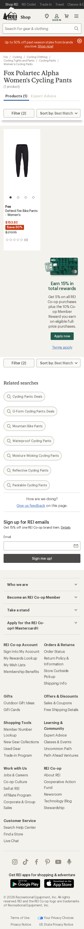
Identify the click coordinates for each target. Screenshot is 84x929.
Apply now (62, 336)
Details (66, 527)
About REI (52, 775)
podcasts (69, 861)
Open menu (76, 16)
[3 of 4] (26, 197)
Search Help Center (20, 827)
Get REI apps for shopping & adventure (42, 875)
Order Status (54, 651)
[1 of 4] (10, 197)
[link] (22, 166)
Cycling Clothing (37, 56)
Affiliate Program (17, 795)
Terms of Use (20, 917)
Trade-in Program (18, 755)
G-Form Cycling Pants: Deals (30, 411)
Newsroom (53, 794)
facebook (36, 861)
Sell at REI (11, 788)
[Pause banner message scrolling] (79, 41)
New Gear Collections (21, 742)
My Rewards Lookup (20, 658)
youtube (58, 861)
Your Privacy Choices (56, 918)
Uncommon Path (58, 748)
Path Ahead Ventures (61, 755)
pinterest (47, 861)
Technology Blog (58, 801)
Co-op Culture (15, 782)
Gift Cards (12, 709)
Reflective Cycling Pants (27, 470)
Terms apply (62, 347)
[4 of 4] (33, 197)
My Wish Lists (15, 665)
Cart (66, 16)
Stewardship (54, 807)
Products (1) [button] (16, 96)
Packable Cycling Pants (26, 485)
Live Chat (11, 841)
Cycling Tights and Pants (19, 60)
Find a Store (13, 834)
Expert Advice (43, 96)
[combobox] (42, 28)
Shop (25, 17)
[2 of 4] (18, 197)
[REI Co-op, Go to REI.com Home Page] (10, 16)
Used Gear (12, 748)
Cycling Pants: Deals (24, 396)
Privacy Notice (21, 924)
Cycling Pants (47, 60)
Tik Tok (25, 861)
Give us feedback (31, 505)
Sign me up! (42, 558)
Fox (6, 56)
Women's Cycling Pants (18, 64)
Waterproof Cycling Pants (28, 441)
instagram (14, 861)
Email (7, 537)
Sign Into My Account (21, 651)
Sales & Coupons (58, 703)
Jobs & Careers (16, 775)
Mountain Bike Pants (24, 426)
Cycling (17, 56)
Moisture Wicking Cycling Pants (32, 455)
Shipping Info (55, 683)
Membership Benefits (21, 671)
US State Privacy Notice (56, 924)
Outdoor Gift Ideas (19, 703)
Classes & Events (57, 742)
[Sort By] (58, 113)
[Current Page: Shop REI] (12, 4)
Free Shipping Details (61, 709)
